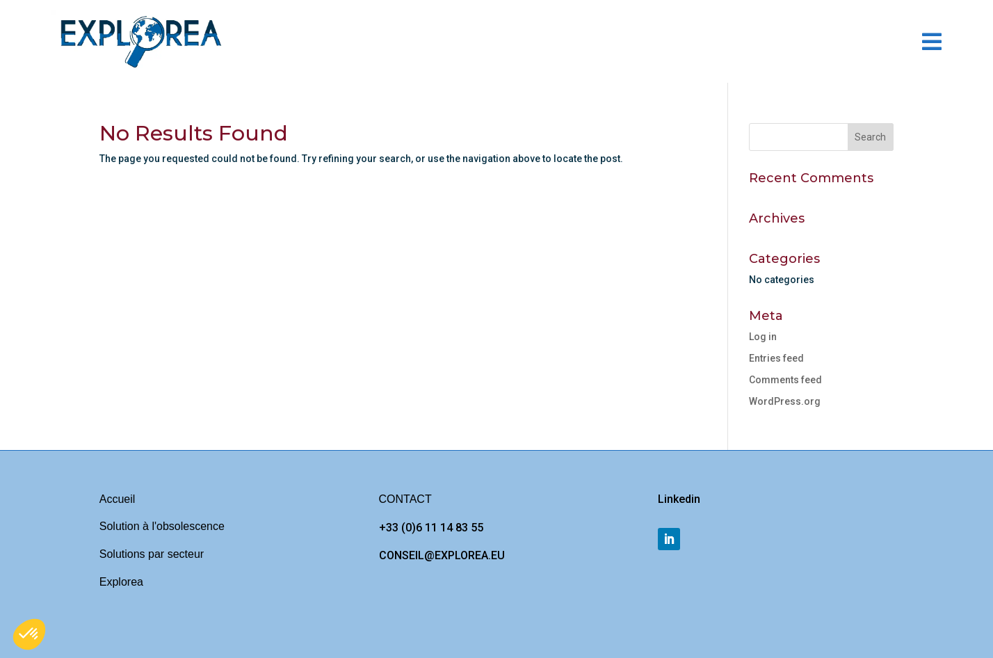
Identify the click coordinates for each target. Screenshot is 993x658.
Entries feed (776, 358)
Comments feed (785, 379)
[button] (29, 634)
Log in (763, 336)
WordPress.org (785, 401)
